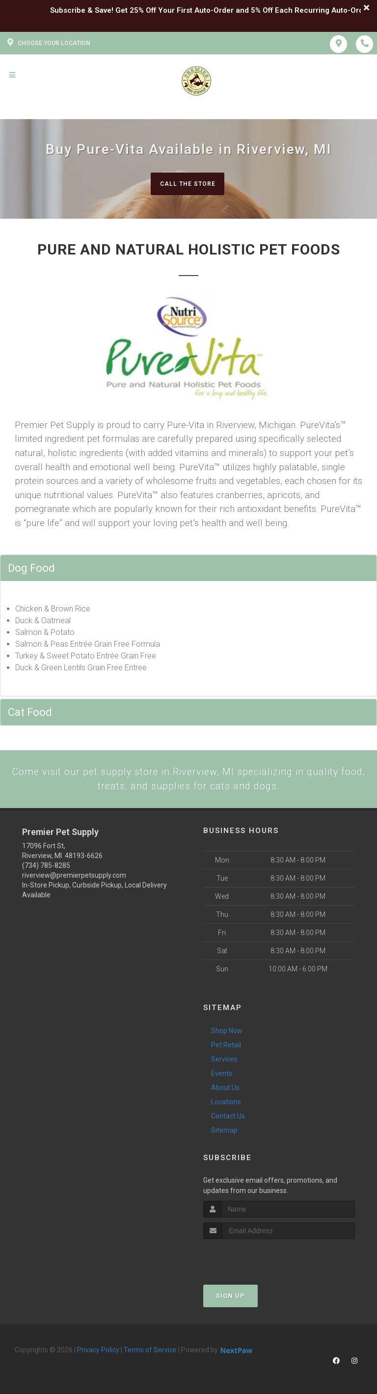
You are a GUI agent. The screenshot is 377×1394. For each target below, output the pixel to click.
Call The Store (187, 183)
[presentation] (255, 1259)
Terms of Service (150, 1352)
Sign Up (230, 1298)
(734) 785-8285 (46, 868)
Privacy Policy (98, 1352)
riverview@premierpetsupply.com (74, 878)
